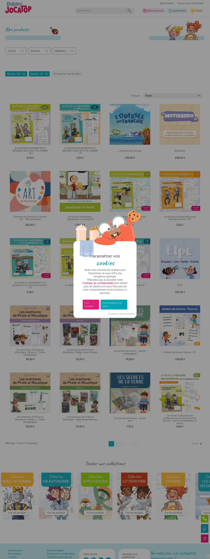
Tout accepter (88, 305)
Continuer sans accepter (121, 313)
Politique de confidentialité (97, 283)
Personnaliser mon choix (112, 305)
